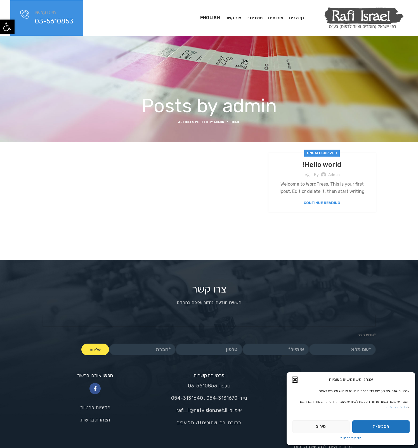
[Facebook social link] (95, 388)
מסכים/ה (381, 426)
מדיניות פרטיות (397, 407)
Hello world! (322, 165)
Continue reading (322, 203)
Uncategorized (322, 153)
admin (249, 105)
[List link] (95, 408)
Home (235, 122)
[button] (7, 27)
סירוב (321, 426)
